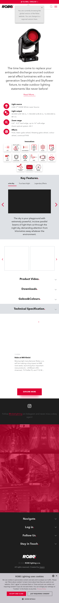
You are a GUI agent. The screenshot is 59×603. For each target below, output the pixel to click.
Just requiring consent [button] (39, 594)
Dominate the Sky (30, 184)
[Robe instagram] (29, 432)
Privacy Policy (41, 589)
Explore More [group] (29, 418)
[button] (29, 599)
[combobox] (53, 576)
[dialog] (29, 588)
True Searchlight (45, 184)
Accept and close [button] (16, 594)
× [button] (56, 576)
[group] (2, 285)
